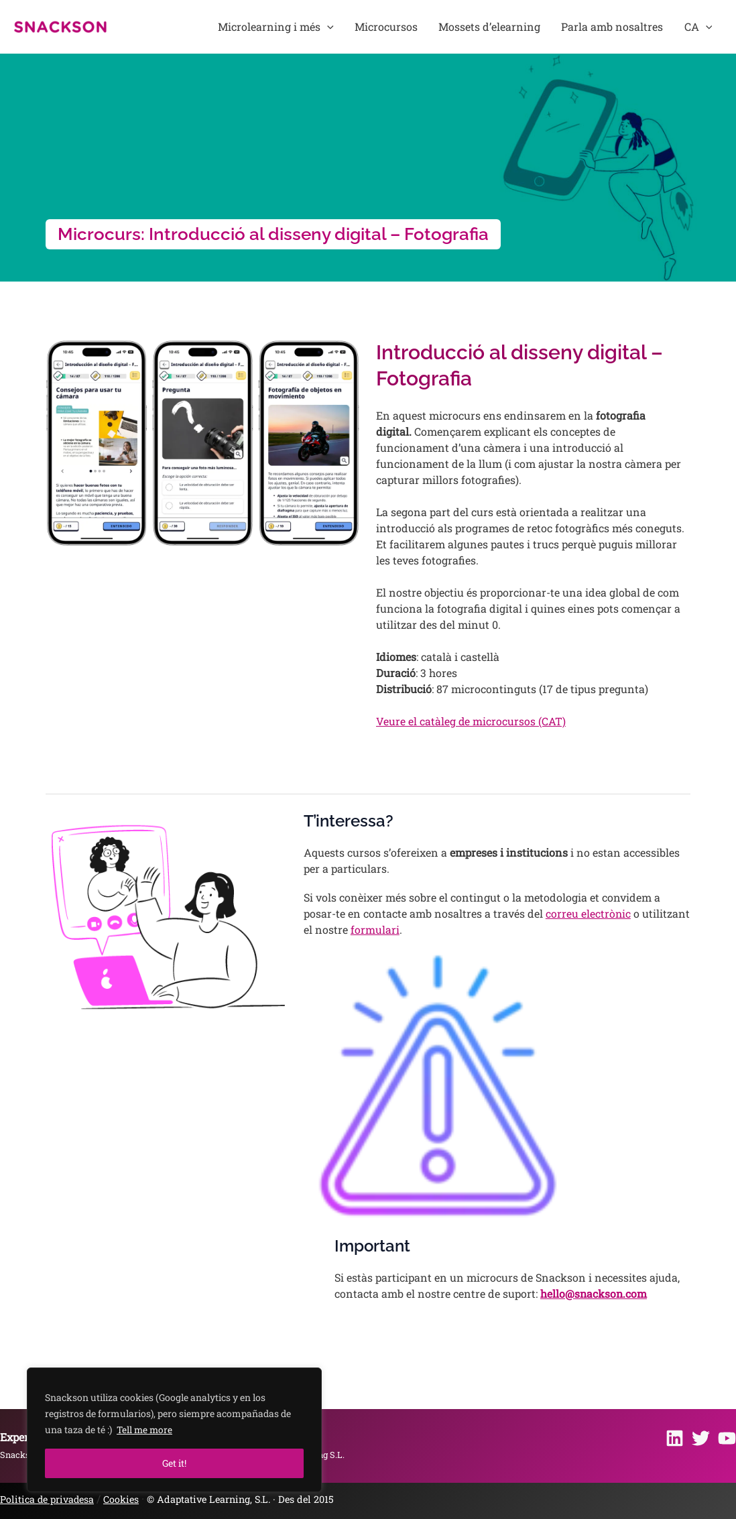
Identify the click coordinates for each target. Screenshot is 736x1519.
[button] (363, 27)
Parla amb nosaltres (625, 26)
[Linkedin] (675, 1438)
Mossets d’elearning (509, 26)
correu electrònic (588, 913)
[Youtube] (727, 1438)
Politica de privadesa (48, 1499)
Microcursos (414, 26)
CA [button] (702, 27)
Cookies (123, 1499)
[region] (174, 1430)
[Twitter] (701, 1438)
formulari (375, 929)
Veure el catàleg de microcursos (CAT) (471, 721)
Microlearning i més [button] (312, 27)
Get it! (174, 1463)
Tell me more (145, 1429)
